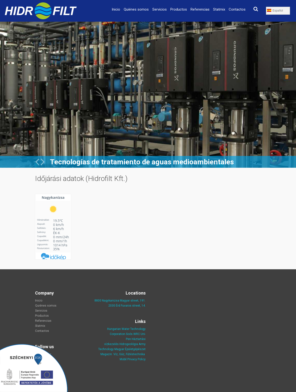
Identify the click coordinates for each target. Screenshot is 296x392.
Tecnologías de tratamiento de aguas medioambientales (142, 162)
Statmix (219, 9)
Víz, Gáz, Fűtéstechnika (129, 354)
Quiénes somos (136, 9)
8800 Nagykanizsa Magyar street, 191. (120, 300)
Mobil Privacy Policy (133, 359)
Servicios (159, 9)
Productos (178, 9)
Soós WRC (133, 334)
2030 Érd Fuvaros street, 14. (127, 305)
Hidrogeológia (128, 344)
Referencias (200, 9)
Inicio (116, 9)
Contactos (237, 9)
